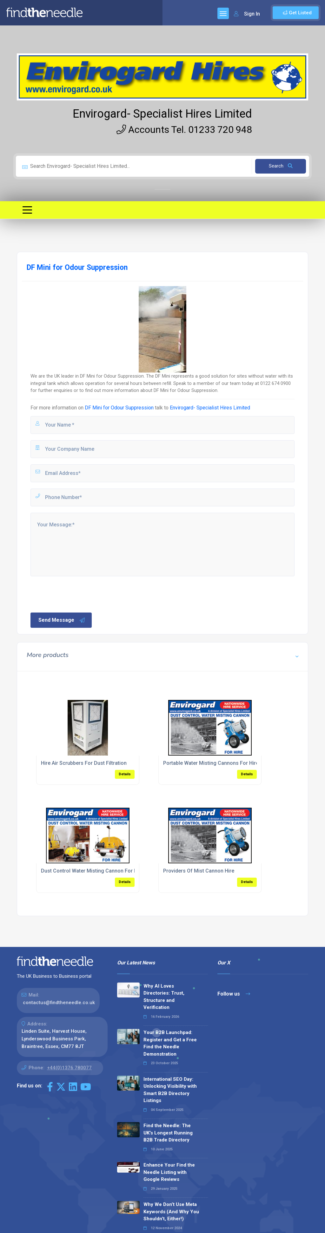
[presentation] (78, 593)
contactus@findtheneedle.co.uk (59, 1002)
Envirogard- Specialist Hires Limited (162, 113)
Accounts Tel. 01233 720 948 (184, 129)
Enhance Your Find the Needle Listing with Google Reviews (169, 1172)
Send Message (61, 620)
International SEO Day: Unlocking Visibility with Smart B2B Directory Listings (170, 1090)
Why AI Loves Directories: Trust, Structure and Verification (163, 996)
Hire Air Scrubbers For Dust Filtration (84, 763)
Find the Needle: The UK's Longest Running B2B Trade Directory (168, 1133)
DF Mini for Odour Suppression (119, 408)
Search (281, 166)
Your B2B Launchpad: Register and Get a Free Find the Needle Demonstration (170, 1043)
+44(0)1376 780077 (69, 1068)
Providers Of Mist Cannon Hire (198, 871)
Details (125, 774)
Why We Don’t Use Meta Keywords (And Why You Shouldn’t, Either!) (171, 1212)
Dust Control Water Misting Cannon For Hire (92, 871)
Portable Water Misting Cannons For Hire (211, 763)
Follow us (233, 994)
